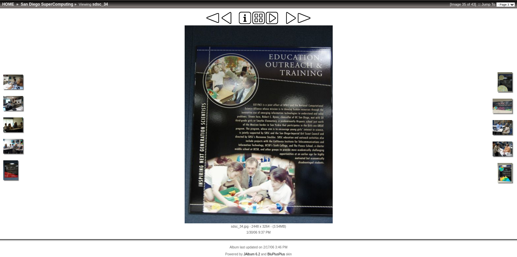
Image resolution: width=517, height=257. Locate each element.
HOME (8, 4)
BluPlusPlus (276, 254)
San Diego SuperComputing (47, 4)
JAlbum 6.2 (252, 254)
